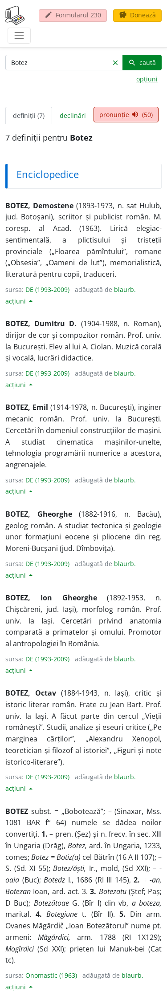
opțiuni (147, 79)
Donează (137, 15)
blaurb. (125, 289)
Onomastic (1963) (51, 975)
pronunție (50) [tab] (126, 114)
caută (142, 62)
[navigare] (19, 36)
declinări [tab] (73, 115)
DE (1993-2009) (47, 289)
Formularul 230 (73, 15)
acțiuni (16, 301)
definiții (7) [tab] (29, 115)
